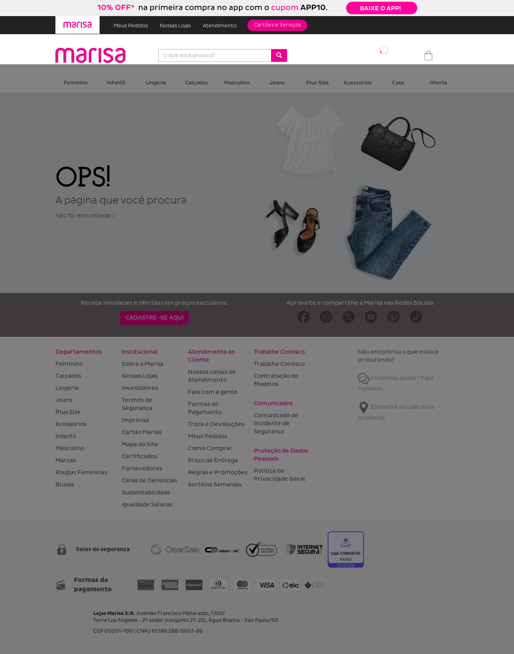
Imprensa (135, 420)
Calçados (196, 83)
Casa (398, 83)
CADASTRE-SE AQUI (154, 317)
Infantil (116, 83)
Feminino (76, 83)
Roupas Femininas (81, 472)
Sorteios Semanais (214, 484)
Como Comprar (210, 448)
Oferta (438, 83)
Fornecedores (142, 468)
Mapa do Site (140, 444)
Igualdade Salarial (147, 504)
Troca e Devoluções (216, 424)
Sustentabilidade (146, 492)
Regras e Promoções (217, 472)
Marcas (65, 460)
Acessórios (358, 83)
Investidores (140, 388)
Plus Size (317, 83)
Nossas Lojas (175, 26)
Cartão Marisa (141, 432)
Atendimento (220, 26)
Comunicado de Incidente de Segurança (276, 423)
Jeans (277, 83)
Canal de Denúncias (149, 480)
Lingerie (156, 83)
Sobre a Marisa (142, 364)
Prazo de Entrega (213, 460)
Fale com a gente (212, 392)
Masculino (237, 83)
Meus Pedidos (131, 26)
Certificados (139, 456)
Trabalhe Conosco (279, 364)
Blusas (64, 484)
